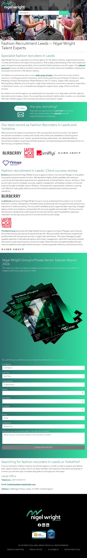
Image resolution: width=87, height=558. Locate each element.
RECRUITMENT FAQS (72, 550)
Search (63, 13)
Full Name (6, 364)
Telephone (6, 423)
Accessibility (53, 550)
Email (4, 414)
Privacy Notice (59, 360)
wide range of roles (44, 75)
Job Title (5, 373)
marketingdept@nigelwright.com (21, 484)
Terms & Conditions (15, 550)
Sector (5, 389)
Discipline (6, 398)
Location (6, 406)
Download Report (43, 447)
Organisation (7, 381)
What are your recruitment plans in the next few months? (25, 431)
